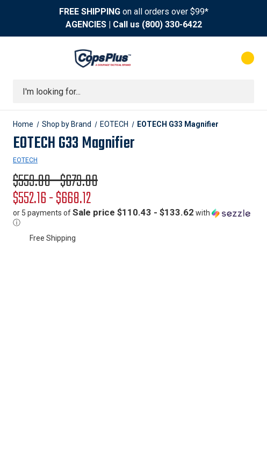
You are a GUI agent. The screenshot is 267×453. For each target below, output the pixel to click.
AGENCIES (86, 24)
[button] (133, 217)
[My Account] (204, 58)
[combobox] (133, 91)
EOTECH (25, 160)
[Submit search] (242, 91)
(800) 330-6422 (172, 24)
